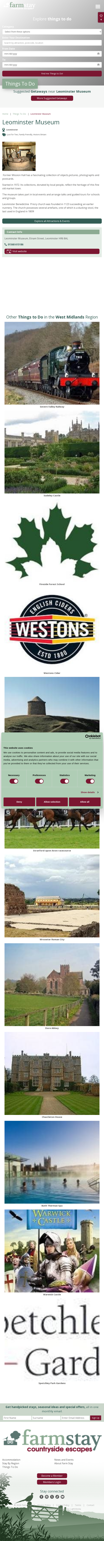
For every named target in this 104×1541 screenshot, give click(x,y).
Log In (35, 1508)
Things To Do (19, 113)
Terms (78, 1505)
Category (8, 26)
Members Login (52, 1482)
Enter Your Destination (16, 37)
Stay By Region (10, 1463)
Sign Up (95, 1417)
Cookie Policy (62, 1505)
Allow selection (52, 801)
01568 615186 (14, 244)
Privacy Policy (44, 1505)
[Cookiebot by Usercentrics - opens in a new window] (87, 737)
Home (5, 113)
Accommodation (11, 1459)
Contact (90, 1505)
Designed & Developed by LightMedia (62, 1508)
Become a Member (52, 1475)
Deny (19, 801)
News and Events (64, 1459)
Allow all (84, 801)
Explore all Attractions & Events (52, 221)
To (3, 59)
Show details (88, 792)
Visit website (17, 251)
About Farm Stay (63, 1463)
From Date (8, 48)
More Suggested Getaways (52, 98)
